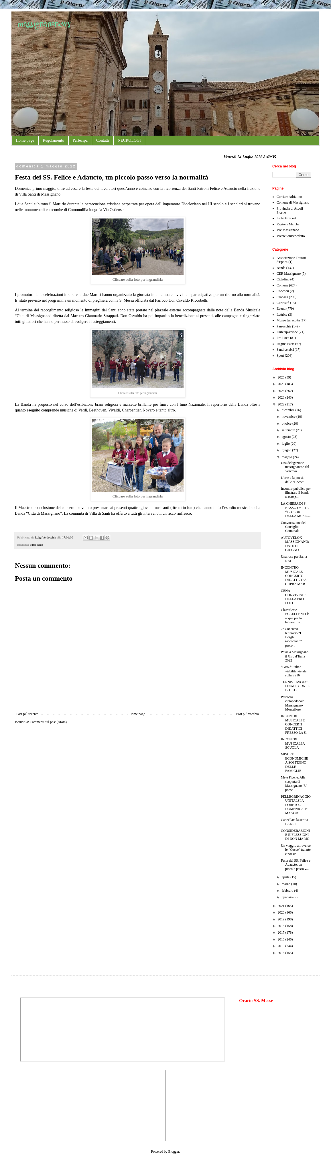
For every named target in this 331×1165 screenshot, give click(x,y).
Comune (282, 285)
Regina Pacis (285, 344)
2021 (281, 906)
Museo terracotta (288, 320)
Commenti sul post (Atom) (48, 722)
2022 (281, 404)
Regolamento (53, 140)
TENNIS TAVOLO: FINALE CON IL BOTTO (295, 686)
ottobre (287, 423)
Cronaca (282, 297)
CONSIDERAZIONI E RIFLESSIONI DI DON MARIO (295, 835)
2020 (281, 912)
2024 (281, 391)
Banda (281, 268)
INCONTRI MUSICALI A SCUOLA (293, 743)
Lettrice (282, 315)
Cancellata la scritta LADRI (294, 822)
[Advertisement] (37, 1104)
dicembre (288, 410)
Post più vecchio (247, 714)
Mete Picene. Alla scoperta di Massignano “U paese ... (294, 783)
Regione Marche (288, 224)
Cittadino (283, 279)
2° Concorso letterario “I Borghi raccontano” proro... (291, 637)
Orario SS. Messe (256, 1000)
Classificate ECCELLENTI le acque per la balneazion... (295, 616)
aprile (286, 877)
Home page (25, 140)
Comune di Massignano (293, 202)
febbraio (288, 891)
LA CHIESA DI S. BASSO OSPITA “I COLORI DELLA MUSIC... (296, 509)
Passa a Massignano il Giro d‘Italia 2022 (294, 656)
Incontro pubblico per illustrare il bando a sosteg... (296, 493)
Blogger (173, 1152)
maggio (287, 457)
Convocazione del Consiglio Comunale (293, 527)
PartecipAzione (287, 332)
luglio (286, 444)
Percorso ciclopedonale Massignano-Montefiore (292, 703)
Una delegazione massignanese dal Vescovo (295, 467)
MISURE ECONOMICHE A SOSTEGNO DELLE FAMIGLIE (294, 762)
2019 (281, 919)
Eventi (281, 309)
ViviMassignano (288, 230)
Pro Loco (283, 338)
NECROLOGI (129, 140)
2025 (281, 384)
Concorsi (283, 291)
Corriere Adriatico (289, 197)
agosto (286, 437)
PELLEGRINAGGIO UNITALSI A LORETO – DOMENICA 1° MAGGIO (296, 805)
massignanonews (44, 24)
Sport (280, 356)
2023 (281, 397)
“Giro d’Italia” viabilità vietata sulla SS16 (293, 671)
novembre (289, 417)
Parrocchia (36, 544)
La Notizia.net (286, 218)
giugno (287, 450)
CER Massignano (289, 274)
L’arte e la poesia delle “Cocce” (292, 480)
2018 (281, 926)
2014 (281, 953)
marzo (286, 884)
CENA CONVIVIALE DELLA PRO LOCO (293, 597)
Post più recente (27, 714)
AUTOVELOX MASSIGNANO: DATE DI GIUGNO (295, 544)
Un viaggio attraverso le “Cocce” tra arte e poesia (296, 850)
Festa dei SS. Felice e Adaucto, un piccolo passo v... (295, 864)
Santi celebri (285, 350)
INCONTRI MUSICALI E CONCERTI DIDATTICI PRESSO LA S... (294, 724)
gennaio (287, 897)
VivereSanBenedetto (291, 236)
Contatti (102, 140)
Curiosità (283, 303)
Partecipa (80, 140)
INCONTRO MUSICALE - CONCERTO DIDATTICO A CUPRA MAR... (294, 575)
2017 (281, 932)
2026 (281, 377)
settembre (289, 430)
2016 (281, 939)
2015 (281, 946)
